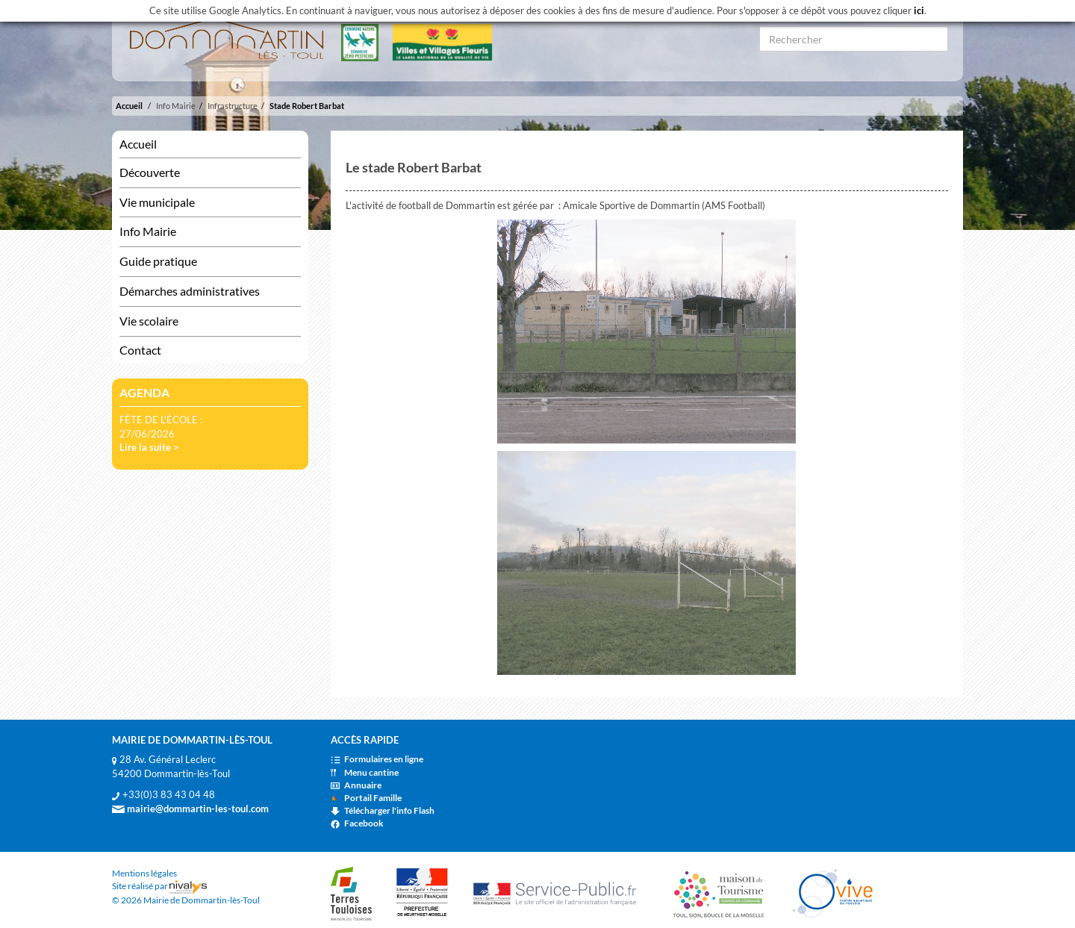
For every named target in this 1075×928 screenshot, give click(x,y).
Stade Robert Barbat (306, 105)
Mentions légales (144, 873)
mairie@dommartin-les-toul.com (190, 809)
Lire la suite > (149, 447)
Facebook (357, 823)
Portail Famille (366, 797)
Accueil (129, 105)
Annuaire (356, 785)
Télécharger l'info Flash (382, 810)
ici (919, 10)
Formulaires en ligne (377, 758)
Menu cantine (365, 772)
